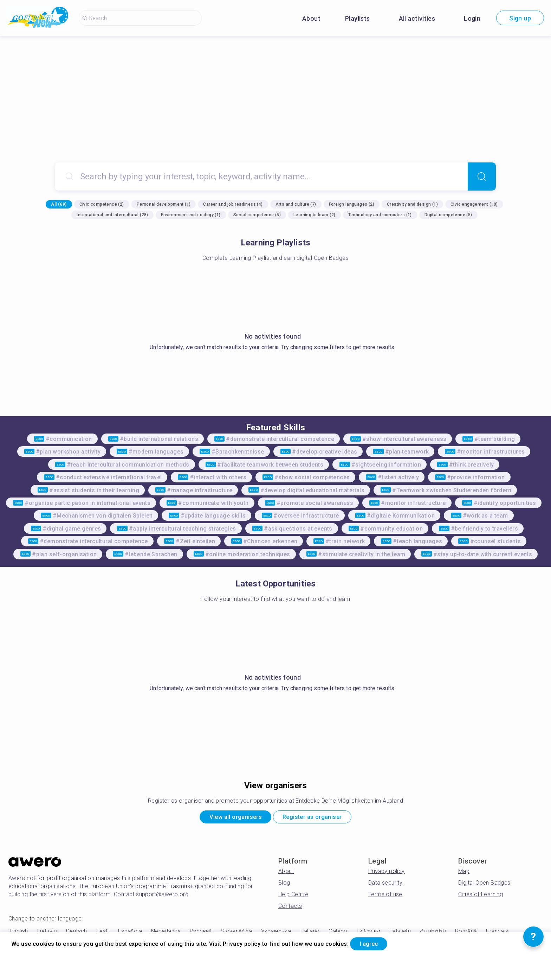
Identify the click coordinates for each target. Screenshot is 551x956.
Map (463, 873)
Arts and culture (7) (296, 204)
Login (472, 18)
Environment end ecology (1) (191, 214)
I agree (373, 943)
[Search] (482, 176)
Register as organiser (317, 818)
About (311, 18)
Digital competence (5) (448, 214)
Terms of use (385, 896)
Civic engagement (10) (474, 204)
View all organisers (230, 818)
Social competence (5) (257, 214)
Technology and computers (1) (380, 214)
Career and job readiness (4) (232, 204)
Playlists (357, 18)
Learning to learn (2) (314, 214)
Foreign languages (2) (351, 204)
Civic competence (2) (101, 204)
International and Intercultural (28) (112, 214)
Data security (385, 884)
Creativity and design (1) (412, 204)
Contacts (290, 907)
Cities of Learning (480, 896)
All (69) (58, 204)
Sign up (520, 18)
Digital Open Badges (484, 884)
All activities (417, 18)
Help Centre (293, 896)
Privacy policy (386, 873)
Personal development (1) (164, 204)
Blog (284, 884)
